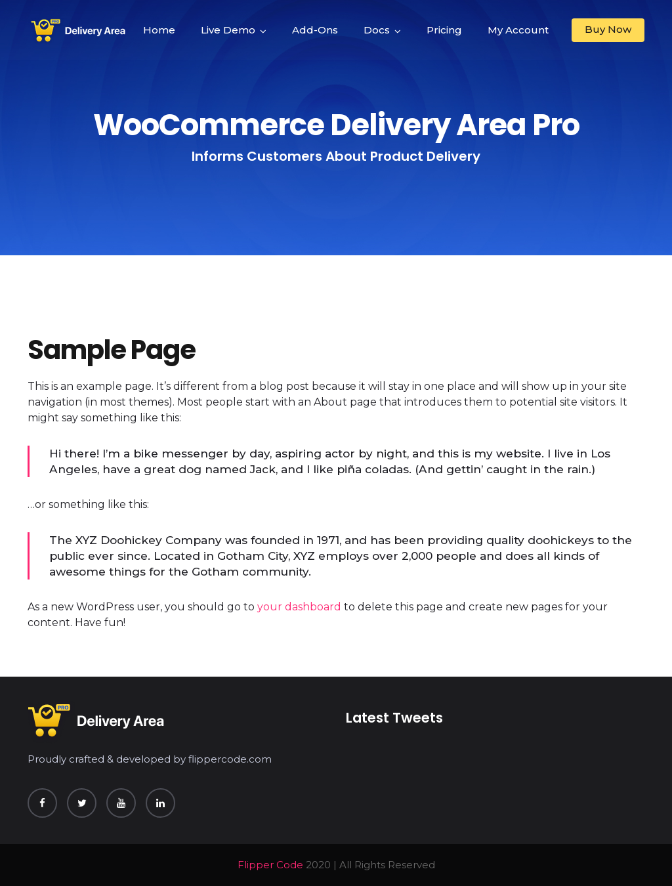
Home (159, 30)
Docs (377, 30)
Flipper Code (270, 864)
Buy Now (608, 29)
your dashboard (299, 607)
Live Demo (228, 30)
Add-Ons (315, 30)
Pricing (444, 30)
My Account (518, 30)
